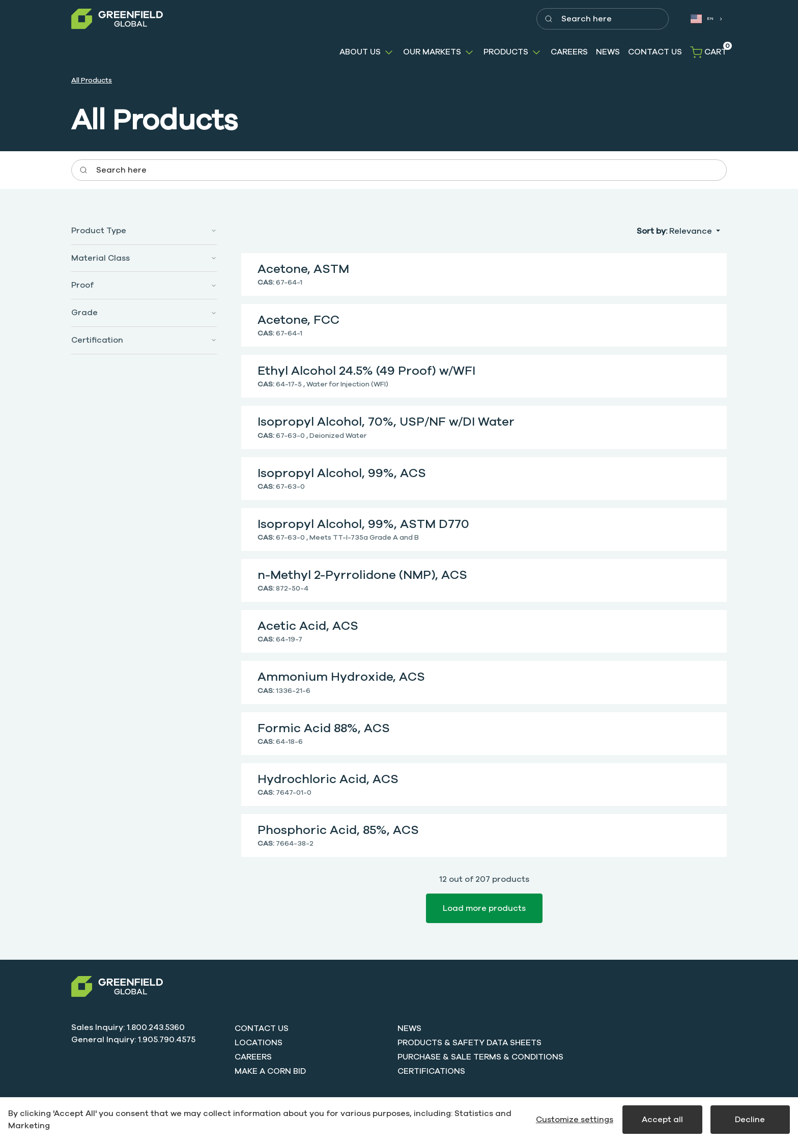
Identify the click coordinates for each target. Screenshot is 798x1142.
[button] (367, 52)
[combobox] (706, 19)
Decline (750, 1119)
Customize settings (574, 1119)
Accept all (662, 1119)
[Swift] (117, 986)
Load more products (484, 908)
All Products (91, 80)
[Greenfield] (117, 19)
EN (702, 19)
